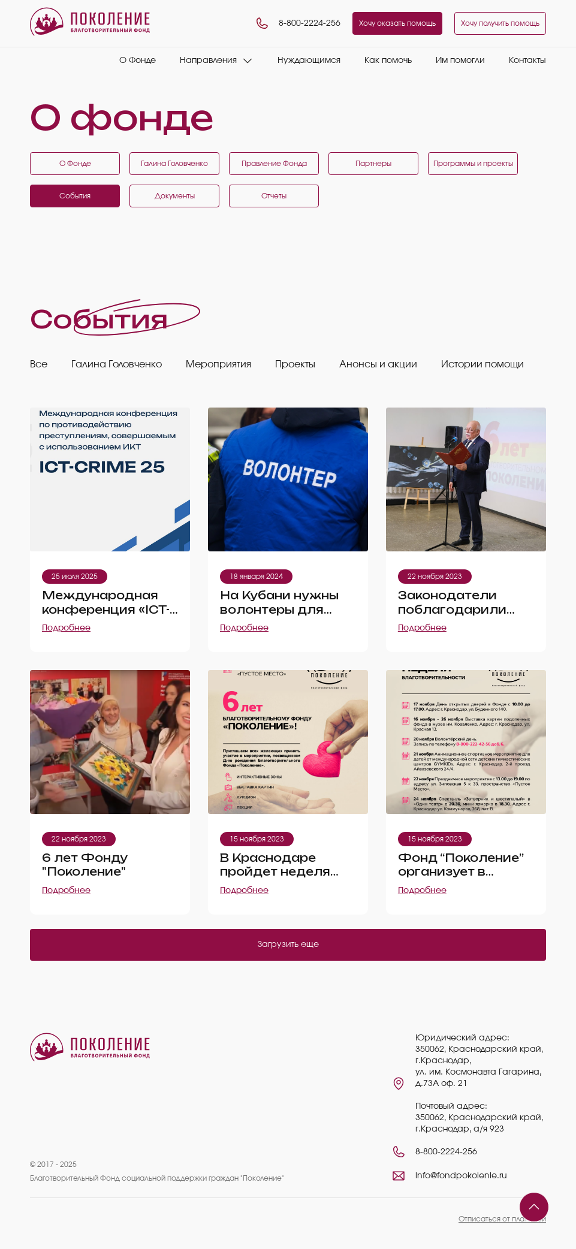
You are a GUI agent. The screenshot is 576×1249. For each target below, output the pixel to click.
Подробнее (66, 628)
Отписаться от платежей (502, 1219)
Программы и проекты (473, 163)
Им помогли (460, 60)
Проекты (295, 364)
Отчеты (274, 196)
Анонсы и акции (378, 364)
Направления (208, 60)
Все (38, 364)
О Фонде (137, 60)
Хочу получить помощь (500, 23)
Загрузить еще (288, 944)
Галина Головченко (174, 163)
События (75, 196)
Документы (175, 196)
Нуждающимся (309, 60)
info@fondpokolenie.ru (461, 1176)
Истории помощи (482, 364)
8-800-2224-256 (297, 23)
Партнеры (373, 163)
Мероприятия (218, 364)
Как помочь (388, 60)
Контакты (527, 60)
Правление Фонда (274, 163)
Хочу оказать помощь (397, 23)
